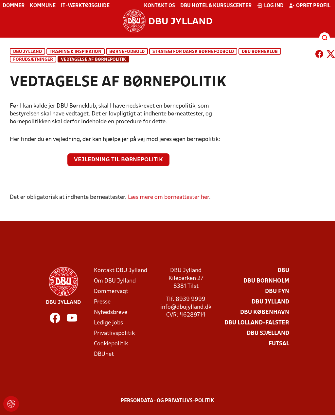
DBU (283, 270)
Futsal (279, 344)
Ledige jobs (108, 323)
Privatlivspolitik (114, 333)
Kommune (43, 6)
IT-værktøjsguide (85, 6)
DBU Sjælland (268, 333)
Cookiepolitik (111, 344)
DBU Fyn (277, 291)
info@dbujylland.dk (185, 307)
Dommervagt (111, 291)
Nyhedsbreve (110, 312)
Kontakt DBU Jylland (120, 270)
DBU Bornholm (266, 281)
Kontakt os (159, 6)
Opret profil (309, 6)
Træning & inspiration (75, 52)
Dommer (14, 6)
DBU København (264, 312)
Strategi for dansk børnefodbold (193, 52)
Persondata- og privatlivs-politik (167, 401)
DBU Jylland (27, 52)
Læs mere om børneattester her (168, 197)
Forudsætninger (33, 60)
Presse (102, 302)
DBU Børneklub (260, 52)
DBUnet (104, 354)
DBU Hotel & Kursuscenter (216, 6)
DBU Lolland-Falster (256, 323)
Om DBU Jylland (115, 281)
